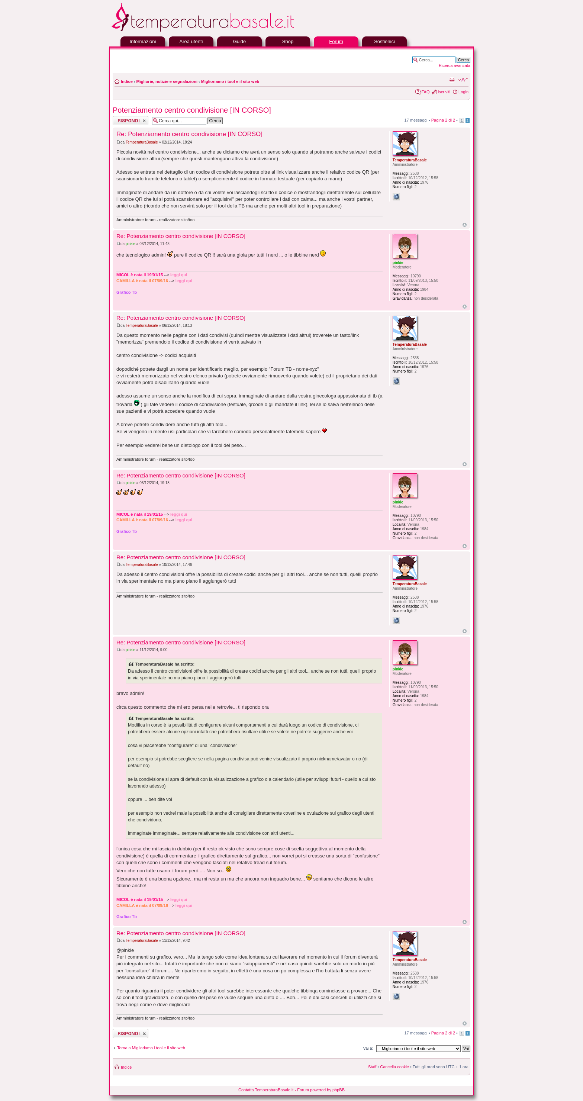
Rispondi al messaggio (130, 120)
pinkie (130, 244)
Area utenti (191, 41)
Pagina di (443, 120)
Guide (239, 41)
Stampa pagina (452, 80)
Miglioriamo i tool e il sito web (230, 81)
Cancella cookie (394, 1067)
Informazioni (143, 41)
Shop (287, 41)
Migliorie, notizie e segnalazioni (166, 81)
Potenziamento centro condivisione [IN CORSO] (192, 110)
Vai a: (368, 1048)
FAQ (425, 92)
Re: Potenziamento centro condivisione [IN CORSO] (189, 134)
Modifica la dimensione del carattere (463, 80)
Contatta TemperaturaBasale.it (265, 1090)
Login (463, 92)
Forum (336, 41)
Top (465, 225)
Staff (372, 1067)
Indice (127, 81)
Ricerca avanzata (454, 65)
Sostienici (384, 41)
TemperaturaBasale (142, 142)
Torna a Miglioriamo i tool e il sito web (151, 1048)
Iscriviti (444, 92)
